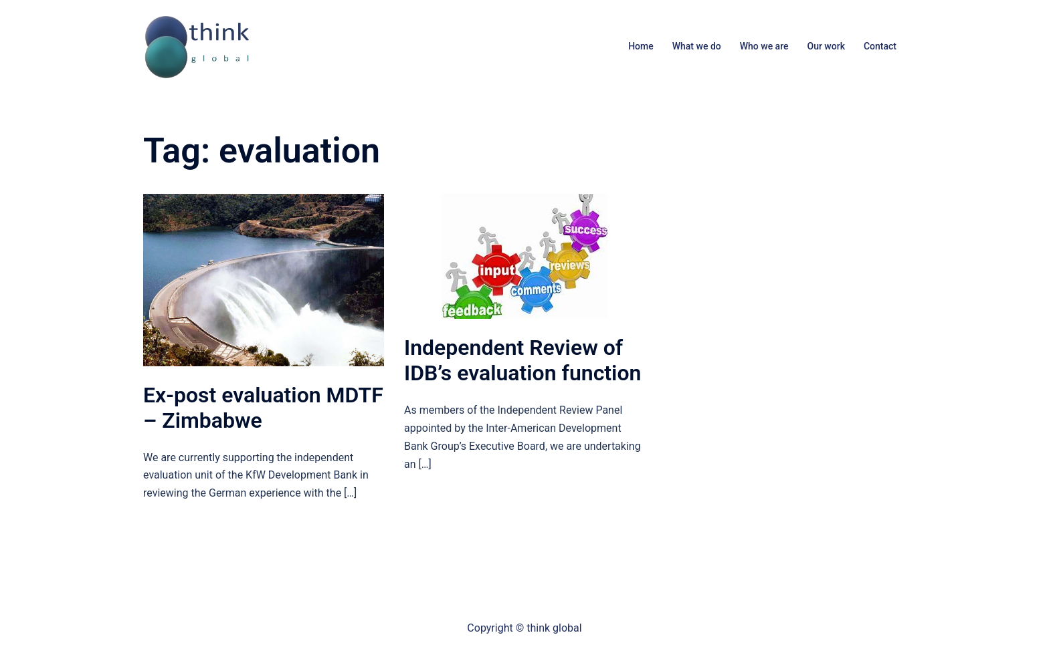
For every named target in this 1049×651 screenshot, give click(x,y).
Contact (880, 46)
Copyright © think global (524, 628)
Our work (825, 46)
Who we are (764, 46)
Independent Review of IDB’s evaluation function (522, 360)
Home (641, 46)
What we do (696, 46)
